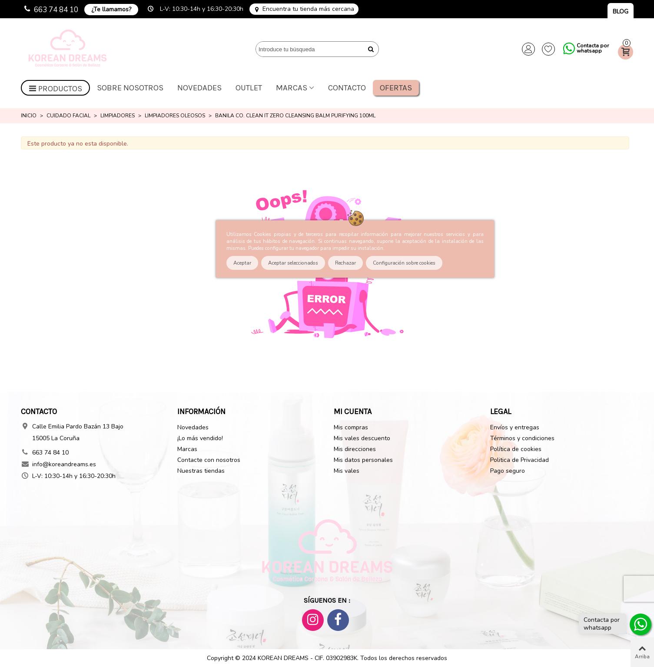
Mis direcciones (355, 449)
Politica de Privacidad (519, 460)
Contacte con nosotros (208, 460)
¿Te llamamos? (111, 9)
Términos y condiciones (522, 438)
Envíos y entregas (514, 427)
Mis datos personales (363, 460)
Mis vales (346, 471)
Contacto (347, 88)
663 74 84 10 (56, 9)
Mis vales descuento (362, 438)
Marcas (291, 88)
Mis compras (351, 427)
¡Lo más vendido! (200, 438)
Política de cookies (515, 449)
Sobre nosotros (130, 88)
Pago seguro (507, 471)
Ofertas (396, 88)
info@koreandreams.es (64, 464)
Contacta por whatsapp (593, 48)
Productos (56, 88)
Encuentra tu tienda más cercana (308, 9)
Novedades (199, 88)
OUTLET (249, 88)
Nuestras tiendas (201, 471)
